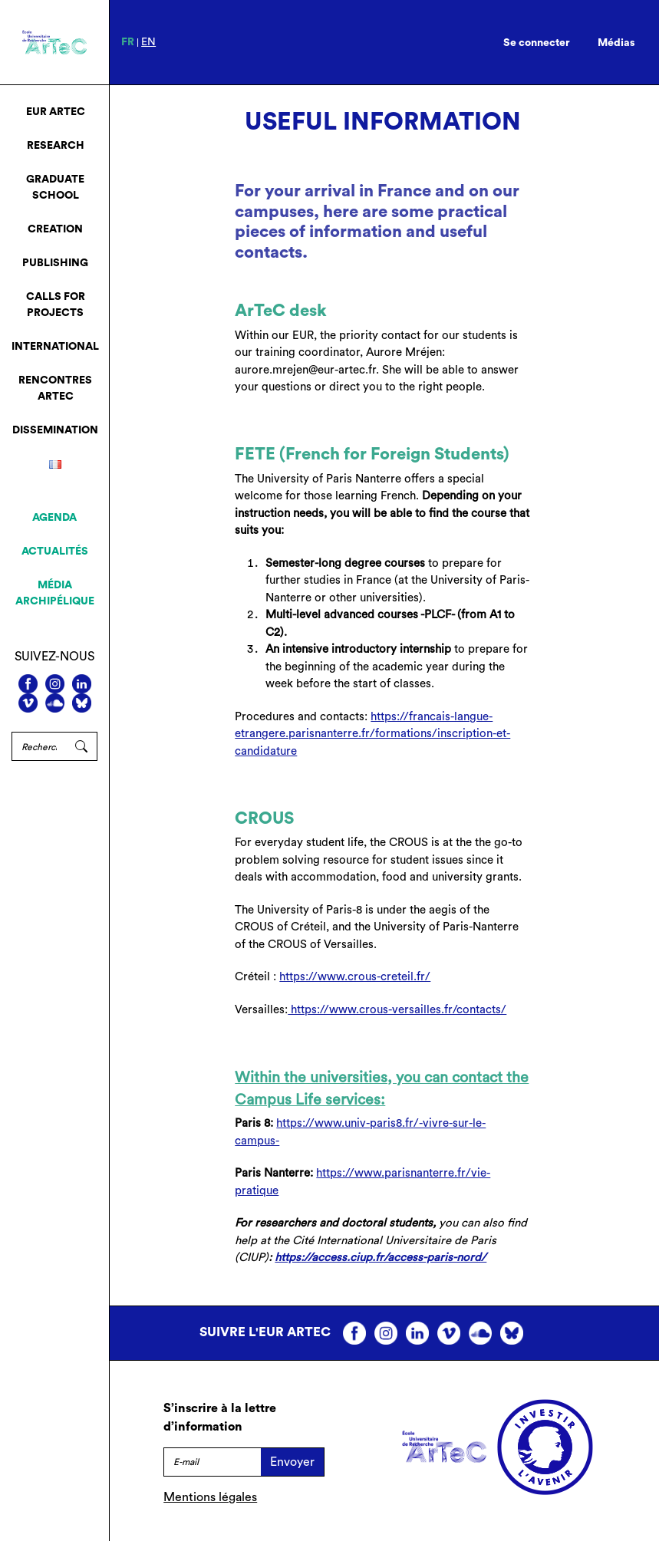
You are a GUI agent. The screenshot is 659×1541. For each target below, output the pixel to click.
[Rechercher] (39, 746)
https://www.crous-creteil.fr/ (354, 977)
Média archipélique (54, 593)
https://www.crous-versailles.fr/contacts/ (397, 1010)
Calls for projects (55, 304)
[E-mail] (212, 1462)
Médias (616, 43)
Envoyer (292, 1462)
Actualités (54, 551)
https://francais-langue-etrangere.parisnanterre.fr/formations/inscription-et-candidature (372, 734)
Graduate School (55, 187)
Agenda (54, 517)
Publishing (55, 263)
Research (55, 145)
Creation (55, 229)
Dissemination (55, 430)
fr (127, 42)
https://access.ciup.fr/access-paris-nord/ (380, 1257)
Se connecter (536, 43)
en (148, 42)
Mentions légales (210, 1497)
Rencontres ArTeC (55, 388)
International (55, 346)
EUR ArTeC (55, 112)
